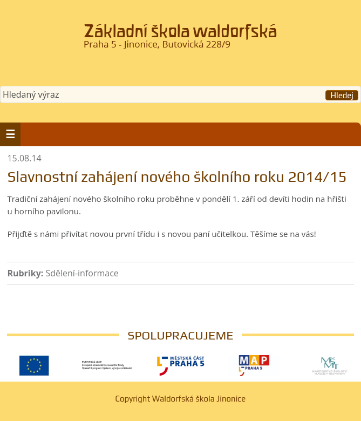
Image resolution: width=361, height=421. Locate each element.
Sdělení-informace (81, 273)
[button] (10, 134)
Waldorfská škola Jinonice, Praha (180, 39)
